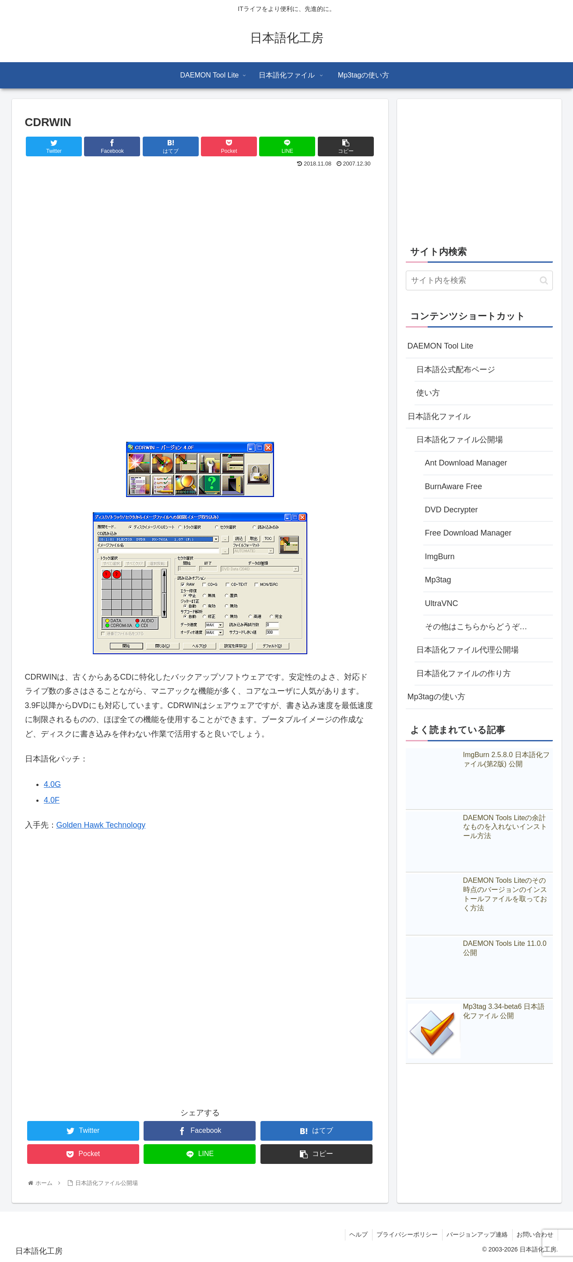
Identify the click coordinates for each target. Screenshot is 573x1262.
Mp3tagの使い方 (436, 696)
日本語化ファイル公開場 (459, 439)
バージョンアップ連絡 (476, 1234)
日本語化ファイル (439, 416)
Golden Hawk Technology (101, 825)
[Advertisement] (200, 235)
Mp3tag (438, 579)
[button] (544, 280)
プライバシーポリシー (406, 1234)
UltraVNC (441, 603)
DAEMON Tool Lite (441, 346)
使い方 (428, 392)
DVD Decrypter (451, 509)
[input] (479, 280)
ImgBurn (440, 556)
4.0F (52, 800)
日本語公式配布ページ (455, 369)
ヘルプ (357, 1234)
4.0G (52, 784)
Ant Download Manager (466, 462)
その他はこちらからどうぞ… (476, 626)
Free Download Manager (468, 533)
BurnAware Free (453, 486)
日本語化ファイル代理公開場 (467, 649)
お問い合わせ (535, 1234)
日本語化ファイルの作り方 (463, 673)
